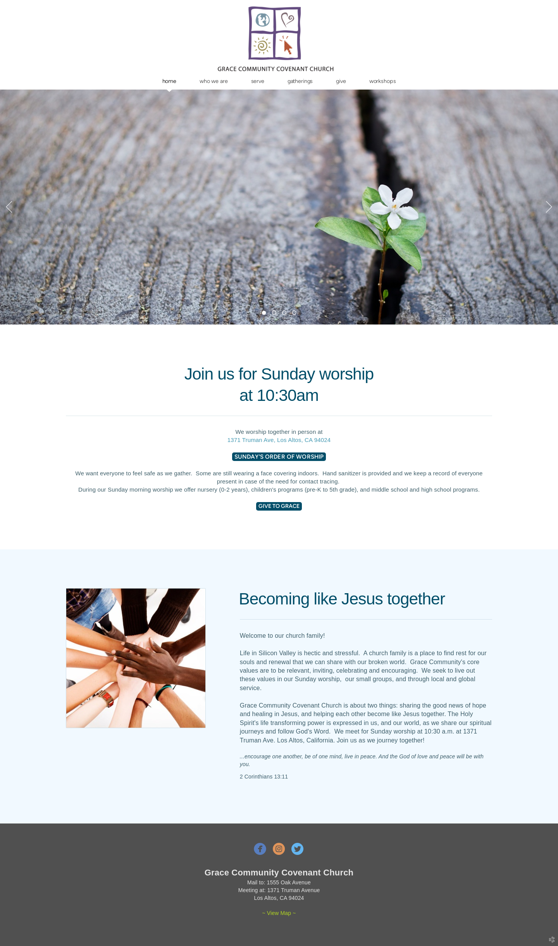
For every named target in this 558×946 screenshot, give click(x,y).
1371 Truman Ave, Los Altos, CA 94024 (279, 440)
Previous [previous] (9, 207)
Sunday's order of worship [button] (279, 456)
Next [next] (549, 207)
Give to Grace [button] (279, 505)
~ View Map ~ (279, 913)
